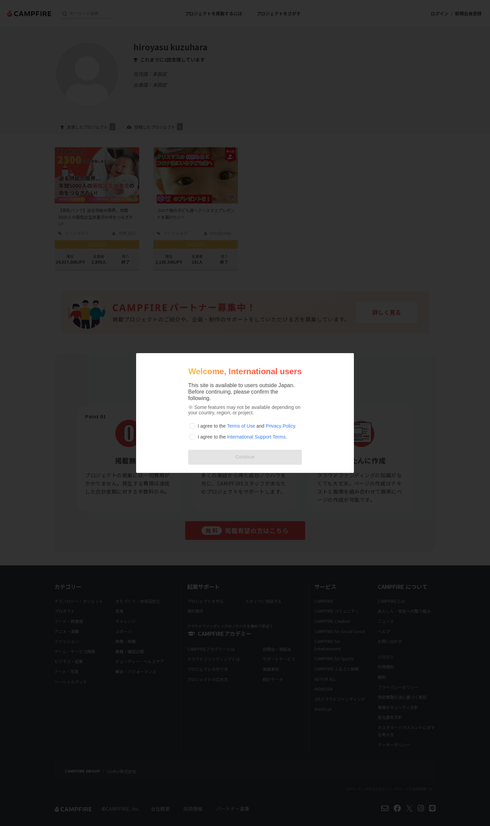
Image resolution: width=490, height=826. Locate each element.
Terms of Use (241, 426)
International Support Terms (256, 437)
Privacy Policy (280, 426)
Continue (245, 457)
